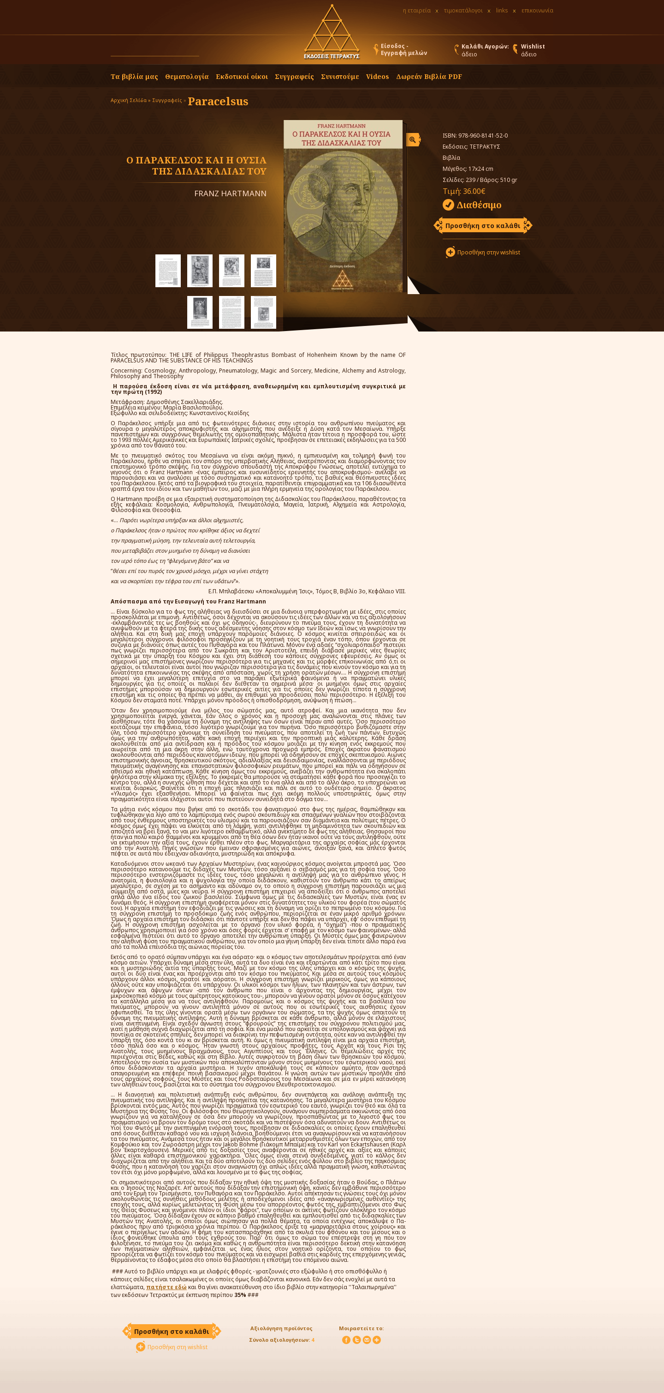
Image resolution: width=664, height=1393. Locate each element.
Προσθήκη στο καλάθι (483, 225)
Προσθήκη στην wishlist (488, 252)
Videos (377, 76)
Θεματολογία (187, 76)
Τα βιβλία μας (134, 76)
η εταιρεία (417, 10)
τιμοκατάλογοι (463, 10)
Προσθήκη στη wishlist (178, 1347)
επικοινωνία (537, 10)
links (502, 10)
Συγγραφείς (167, 99)
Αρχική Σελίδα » (131, 99)
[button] (208, 51)
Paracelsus (218, 101)
